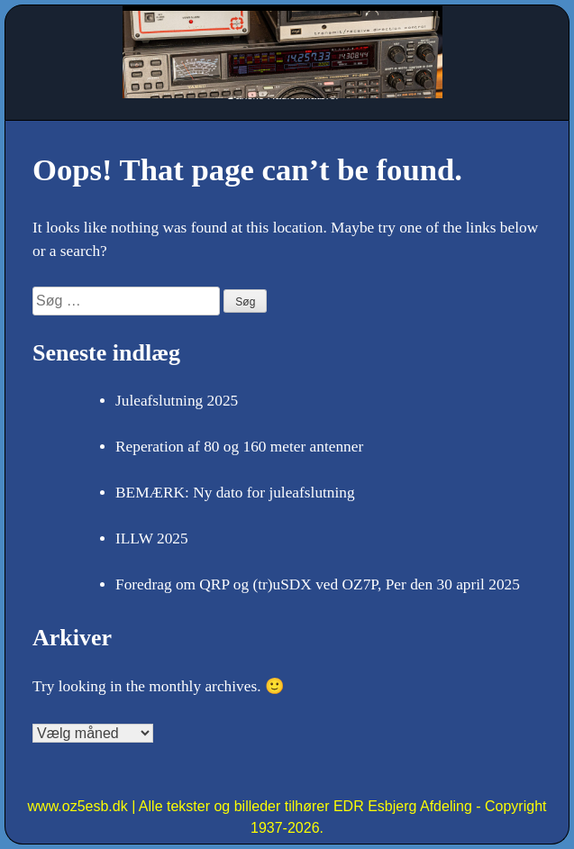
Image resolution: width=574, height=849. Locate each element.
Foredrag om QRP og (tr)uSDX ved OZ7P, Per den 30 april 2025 (317, 584)
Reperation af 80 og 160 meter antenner (239, 446)
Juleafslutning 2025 (176, 400)
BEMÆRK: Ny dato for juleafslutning (235, 492)
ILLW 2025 (151, 538)
